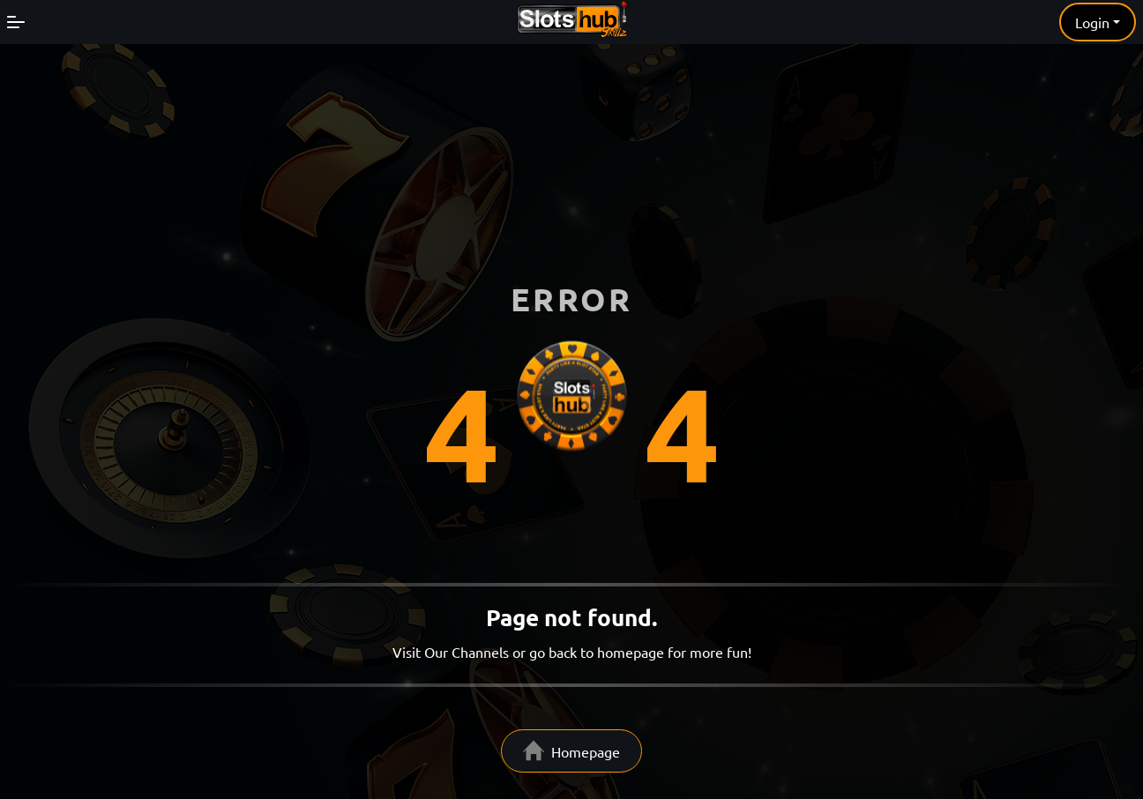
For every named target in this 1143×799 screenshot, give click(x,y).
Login (1092, 22)
